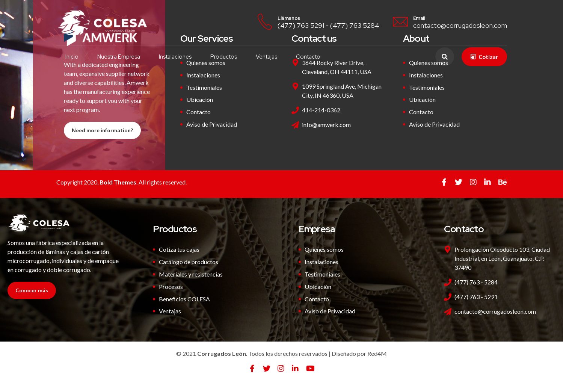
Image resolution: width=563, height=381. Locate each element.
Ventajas (267, 56)
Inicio (72, 56)
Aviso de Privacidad (211, 124)
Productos (224, 56)
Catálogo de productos (188, 261)
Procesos (171, 286)
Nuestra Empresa (119, 56)
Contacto (308, 56)
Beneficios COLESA (184, 298)
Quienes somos (324, 249)
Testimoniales (204, 87)
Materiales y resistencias (191, 274)
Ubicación (199, 99)
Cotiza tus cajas (179, 249)
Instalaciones (175, 56)
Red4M (377, 353)
